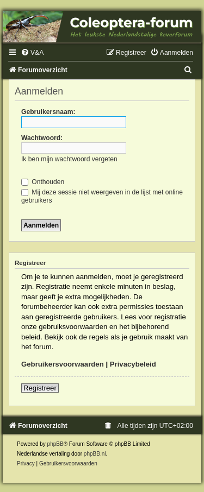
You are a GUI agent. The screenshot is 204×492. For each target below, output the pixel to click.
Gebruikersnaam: (48, 112)
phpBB (55, 444)
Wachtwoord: (42, 138)
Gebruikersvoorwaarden (62, 364)
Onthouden (42, 182)
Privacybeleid (133, 364)
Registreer (40, 388)
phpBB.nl (95, 454)
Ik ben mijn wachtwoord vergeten (69, 159)
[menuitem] (32, 52)
